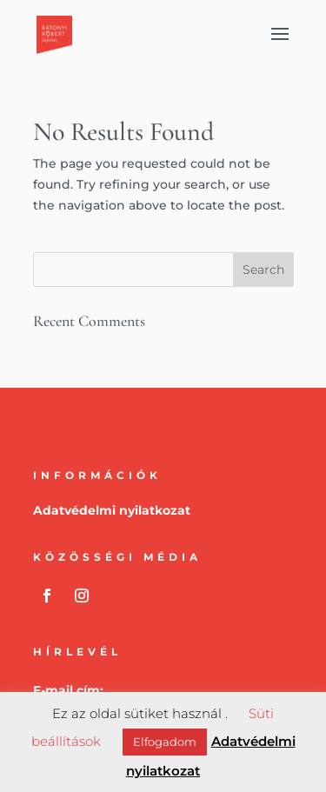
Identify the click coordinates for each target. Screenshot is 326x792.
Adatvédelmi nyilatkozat (111, 510)
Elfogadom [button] (164, 742)
